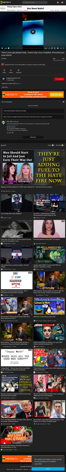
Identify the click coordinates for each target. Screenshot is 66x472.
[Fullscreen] (63, 48)
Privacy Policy (18, 469)
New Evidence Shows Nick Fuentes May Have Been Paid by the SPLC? (15, 317)
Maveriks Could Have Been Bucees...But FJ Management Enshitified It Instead (14, 291)
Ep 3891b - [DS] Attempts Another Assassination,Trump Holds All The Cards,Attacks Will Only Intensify (45, 215)
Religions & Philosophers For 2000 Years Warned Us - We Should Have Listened (26, 187)
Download (19, 71)
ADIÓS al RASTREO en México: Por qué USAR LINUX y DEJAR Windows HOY (48, 343)
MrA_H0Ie (10, 121)
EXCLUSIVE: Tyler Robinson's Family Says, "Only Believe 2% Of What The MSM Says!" (49, 420)
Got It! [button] (48, 469)
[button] (58, 2)
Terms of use (10, 469)
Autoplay (58, 145)
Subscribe (59, 79)
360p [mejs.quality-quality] (61, 48)
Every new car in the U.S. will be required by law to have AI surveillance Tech (16, 240)
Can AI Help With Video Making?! (11, 213)
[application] (33, 31)
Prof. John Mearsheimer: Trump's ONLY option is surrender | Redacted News (16, 420)
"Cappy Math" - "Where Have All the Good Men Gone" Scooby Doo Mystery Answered (15, 369)
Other (19, 83)
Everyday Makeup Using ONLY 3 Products (47, 239)
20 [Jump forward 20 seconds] (54, 48)
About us (25, 469)
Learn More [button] (38, 464)
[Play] (2, 48)
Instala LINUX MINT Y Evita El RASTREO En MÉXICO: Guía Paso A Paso (47, 266)
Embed (11, 71)
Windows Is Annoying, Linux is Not (45, 316)
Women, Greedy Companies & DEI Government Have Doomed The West (16, 394)
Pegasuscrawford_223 (13, 78)
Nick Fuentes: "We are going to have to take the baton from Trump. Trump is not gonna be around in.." (49, 292)
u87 (44, 64)
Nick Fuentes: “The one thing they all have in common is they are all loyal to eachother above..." (15, 344)
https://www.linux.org (12, 125)
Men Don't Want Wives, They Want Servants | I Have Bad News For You (15, 446)
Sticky (49, 145)
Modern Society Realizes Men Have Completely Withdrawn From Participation (49, 394)
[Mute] (58, 48)
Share (4, 71)
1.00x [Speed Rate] (49, 48)
